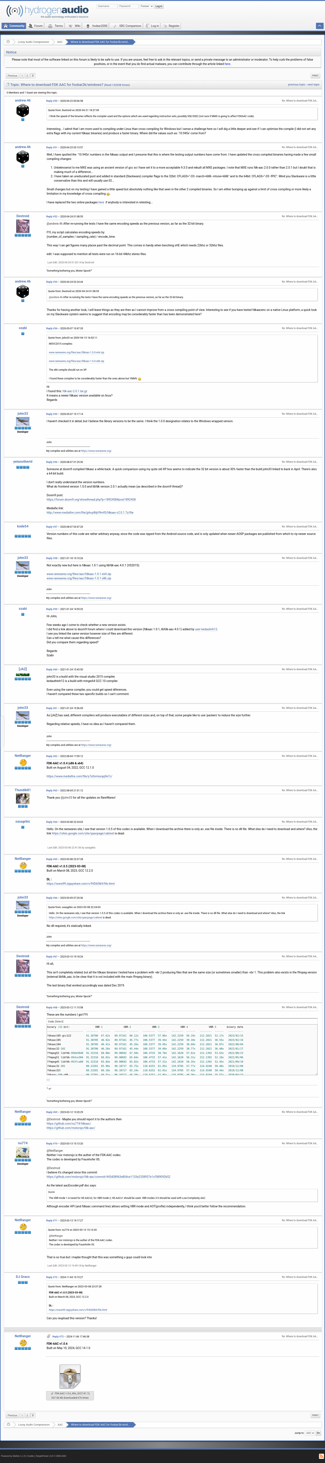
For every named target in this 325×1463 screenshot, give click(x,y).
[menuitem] (12, 75)
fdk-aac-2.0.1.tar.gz (75, 391)
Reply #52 (51, 216)
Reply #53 (51, 281)
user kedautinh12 (206, 629)
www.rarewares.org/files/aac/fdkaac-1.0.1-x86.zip (79, 578)
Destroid (22, 216)
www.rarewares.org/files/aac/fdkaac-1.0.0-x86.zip (76, 361)
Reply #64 (51, 822)
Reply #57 (51, 526)
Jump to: (299, 1433)
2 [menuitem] (27, 75)
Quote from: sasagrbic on (74, 907)
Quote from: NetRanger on (75, 1286)
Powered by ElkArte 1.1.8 (13, 1456)
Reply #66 (51, 897)
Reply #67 (51, 956)
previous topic (296, 84)
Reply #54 (51, 328)
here (227, 64)
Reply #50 (51, 100)
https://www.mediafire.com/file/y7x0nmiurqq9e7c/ (79, 776)
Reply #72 (51, 1277)
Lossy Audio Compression (33, 41)
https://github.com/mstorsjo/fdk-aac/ (71, 1128)
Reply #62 (51, 756)
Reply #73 (58, 1336)
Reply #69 (51, 1112)
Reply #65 (51, 859)
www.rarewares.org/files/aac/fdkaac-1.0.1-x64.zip (79, 574)
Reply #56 (51, 462)
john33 (23, 414)
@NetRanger (55, 1150)
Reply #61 (51, 708)
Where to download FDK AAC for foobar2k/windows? (102, 41)
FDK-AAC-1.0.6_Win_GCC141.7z (70, 1393)
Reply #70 (51, 1143)
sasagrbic (22, 821)
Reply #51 (51, 147)
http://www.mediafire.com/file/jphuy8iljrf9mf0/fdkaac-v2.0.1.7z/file (90, 512)
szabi (23, 328)
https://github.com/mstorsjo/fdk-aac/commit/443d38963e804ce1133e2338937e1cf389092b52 (108, 1176)
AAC (59, 41)
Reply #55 (51, 414)
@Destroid (53, 1119)
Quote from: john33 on (72, 337)
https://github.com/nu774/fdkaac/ (69, 1123)
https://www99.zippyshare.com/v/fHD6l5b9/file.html (81, 883)
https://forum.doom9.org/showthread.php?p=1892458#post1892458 (91, 499)
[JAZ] (23, 669)
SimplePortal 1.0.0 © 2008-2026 (51, 1456)
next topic (314, 84)
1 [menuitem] (22, 75)
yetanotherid (22, 462)
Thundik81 (23, 790)
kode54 (22, 526)
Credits (30, 1456)
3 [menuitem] (33, 75)
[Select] (59, 1021)
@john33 (66, 797)
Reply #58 (51, 558)
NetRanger (23, 756)
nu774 (23, 1143)
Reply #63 (51, 790)
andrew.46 (23, 100)
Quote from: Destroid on (73, 110)
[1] (48, 1079)
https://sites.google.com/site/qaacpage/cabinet (83, 833)
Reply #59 (51, 609)
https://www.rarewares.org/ (96, 450)
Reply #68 (51, 1007)
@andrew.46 (55, 223)
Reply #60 (51, 669)
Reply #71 (51, 1220)
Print (315, 75)
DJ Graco (23, 1277)
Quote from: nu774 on (72, 1229)
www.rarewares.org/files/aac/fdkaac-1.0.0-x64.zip (76, 352)
